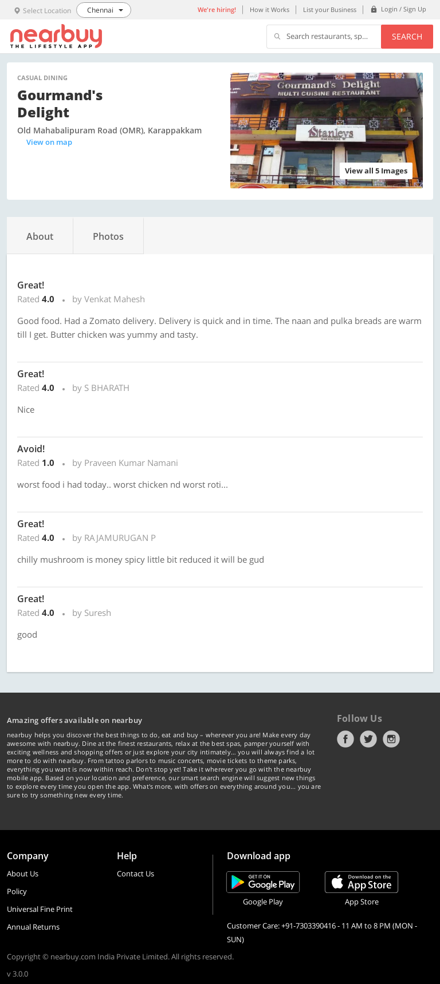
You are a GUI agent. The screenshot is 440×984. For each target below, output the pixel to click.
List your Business (329, 9)
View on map (49, 142)
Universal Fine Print (40, 909)
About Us (22, 873)
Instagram (391, 739)
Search (407, 36)
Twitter (368, 739)
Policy (17, 891)
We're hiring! (217, 9)
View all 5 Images (376, 170)
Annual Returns (33, 927)
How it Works (269, 9)
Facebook (345, 739)
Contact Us (135, 873)
